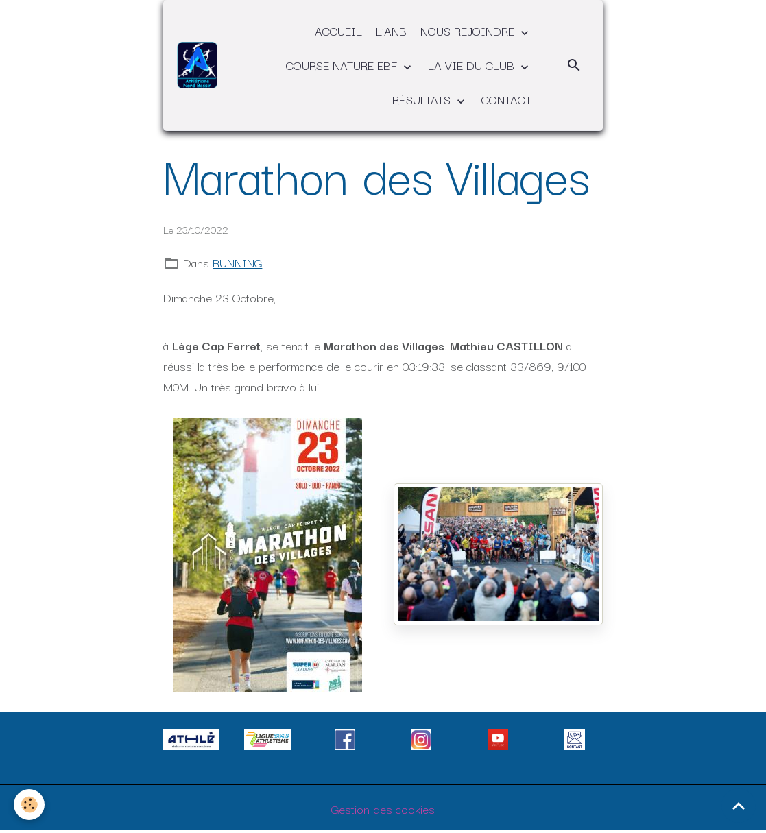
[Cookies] (29, 804)
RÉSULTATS (423, 99)
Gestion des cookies (383, 808)
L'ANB (391, 30)
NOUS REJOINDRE (469, 30)
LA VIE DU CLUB (473, 65)
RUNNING (237, 262)
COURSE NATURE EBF (343, 65)
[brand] (197, 65)
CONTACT (506, 99)
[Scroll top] (738, 805)
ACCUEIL (338, 30)
